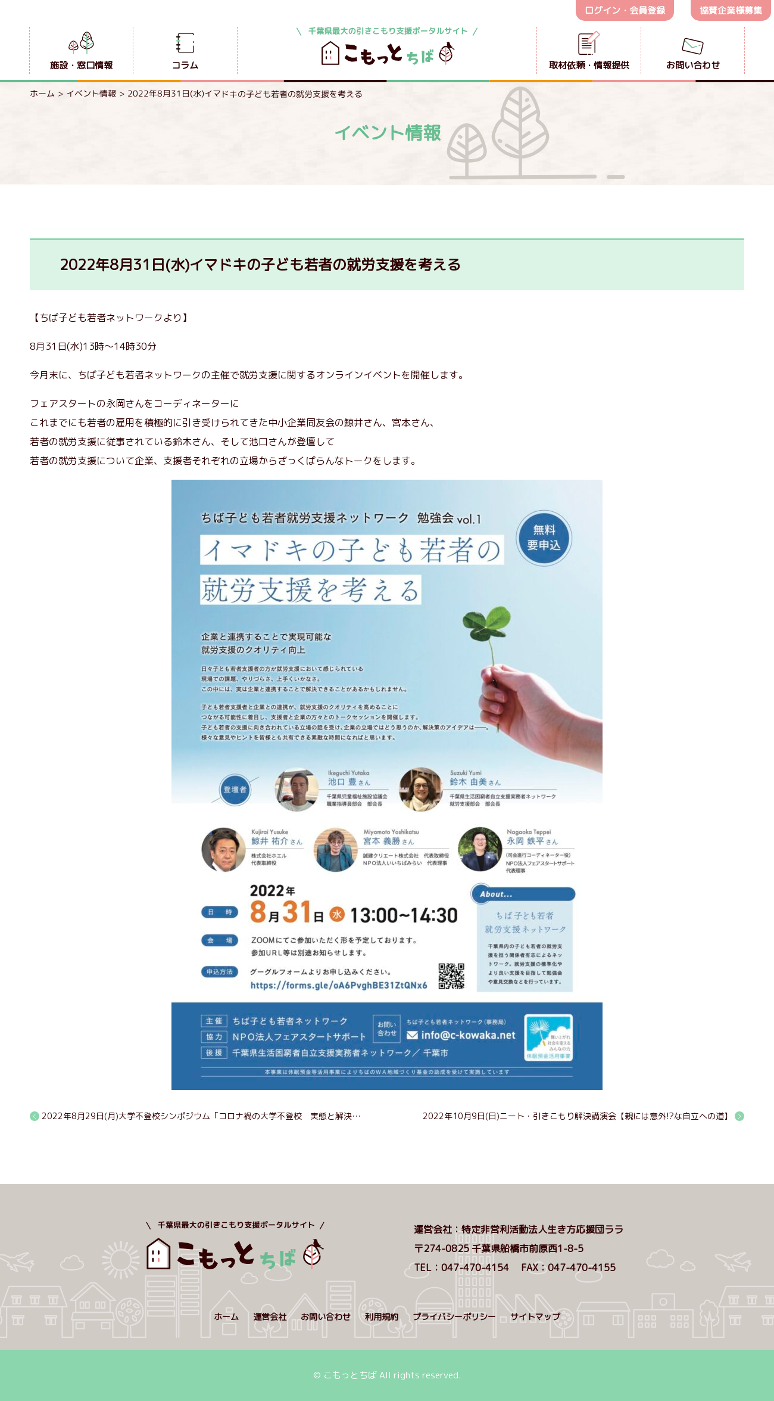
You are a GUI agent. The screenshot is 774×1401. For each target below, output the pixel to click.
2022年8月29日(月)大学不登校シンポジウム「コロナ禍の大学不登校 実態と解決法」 (203, 1116)
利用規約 (381, 1316)
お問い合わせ (326, 1316)
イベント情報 (91, 93)
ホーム (42, 93)
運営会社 (269, 1316)
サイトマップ (535, 1316)
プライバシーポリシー (454, 1316)
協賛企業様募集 (731, 10)
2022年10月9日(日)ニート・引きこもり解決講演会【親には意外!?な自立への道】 (577, 1116)
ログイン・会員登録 (625, 10)
